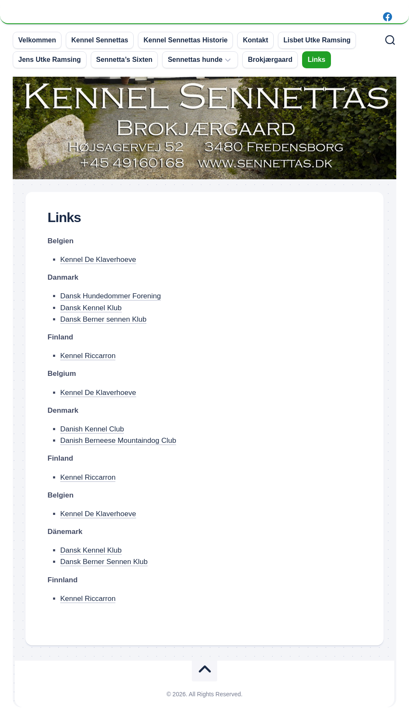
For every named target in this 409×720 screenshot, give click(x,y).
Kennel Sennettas (99, 40)
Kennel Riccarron (87, 356)
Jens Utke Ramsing (49, 59)
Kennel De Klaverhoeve (98, 260)
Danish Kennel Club (92, 429)
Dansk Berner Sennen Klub (104, 562)
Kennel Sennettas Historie (185, 40)
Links (316, 59)
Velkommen (37, 40)
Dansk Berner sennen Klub (103, 319)
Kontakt (255, 40)
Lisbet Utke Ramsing (316, 40)
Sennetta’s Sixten (124, 59)
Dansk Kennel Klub (91, 308)
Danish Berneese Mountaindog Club (118, 440)
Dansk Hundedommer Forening (110, 296)
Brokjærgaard (270, 59)
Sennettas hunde (195, 59)
